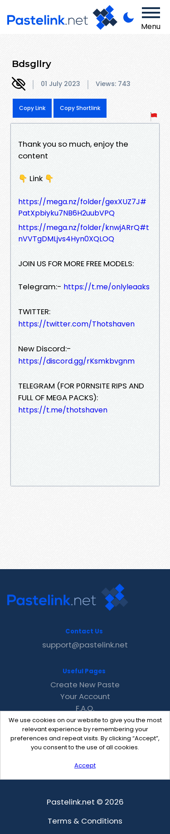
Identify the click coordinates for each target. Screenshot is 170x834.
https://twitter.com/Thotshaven (76, 324)
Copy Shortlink (80, 108)
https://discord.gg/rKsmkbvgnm (76, 361)
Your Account (85, 696)
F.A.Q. (85, 708)
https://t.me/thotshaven (62, 410)
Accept (85, 765)
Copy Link (32, 108)
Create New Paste (85, 684)
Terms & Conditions (85, 820)
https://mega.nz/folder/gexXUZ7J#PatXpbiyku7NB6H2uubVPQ (82, 207)
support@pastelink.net (85, 644)
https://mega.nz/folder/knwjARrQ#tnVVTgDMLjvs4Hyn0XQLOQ (83, 233)
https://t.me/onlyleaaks (106, 287)
